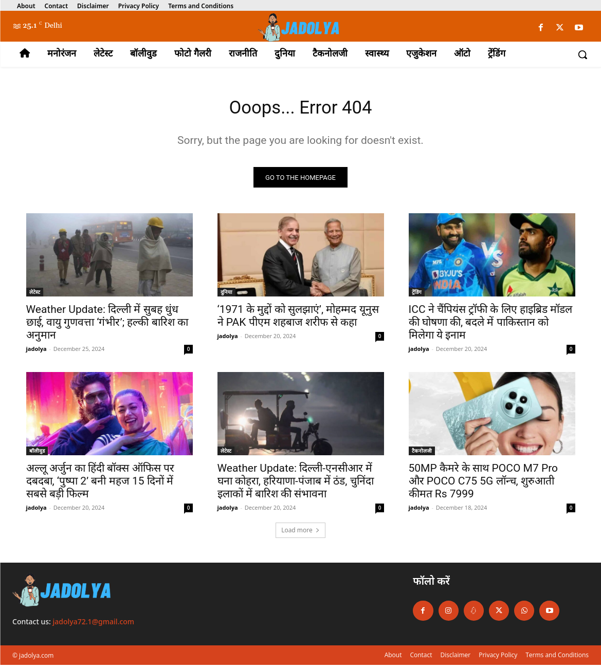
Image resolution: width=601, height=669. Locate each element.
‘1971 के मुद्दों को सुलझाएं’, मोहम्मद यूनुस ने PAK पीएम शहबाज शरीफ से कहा (298, 319)
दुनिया (226, 296)
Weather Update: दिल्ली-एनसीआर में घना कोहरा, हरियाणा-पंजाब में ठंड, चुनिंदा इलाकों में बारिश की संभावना (295, 485)
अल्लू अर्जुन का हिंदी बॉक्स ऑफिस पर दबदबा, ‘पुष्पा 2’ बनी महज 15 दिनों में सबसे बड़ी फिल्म (100, 485)
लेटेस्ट (34, 296)
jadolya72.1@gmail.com (94, 625)
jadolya (36, 353)
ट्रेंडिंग (417, 296)
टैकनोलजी (422, 454)
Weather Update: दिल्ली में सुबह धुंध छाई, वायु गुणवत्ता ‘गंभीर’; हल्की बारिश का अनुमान (107, 326)
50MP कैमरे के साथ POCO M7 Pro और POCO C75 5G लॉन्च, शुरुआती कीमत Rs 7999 (483, 485)
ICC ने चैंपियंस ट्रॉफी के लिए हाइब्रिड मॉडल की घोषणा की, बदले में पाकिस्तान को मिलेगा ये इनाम (491, 326)
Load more (300, 534)
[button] (582, 54)
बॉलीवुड (37, 454)
